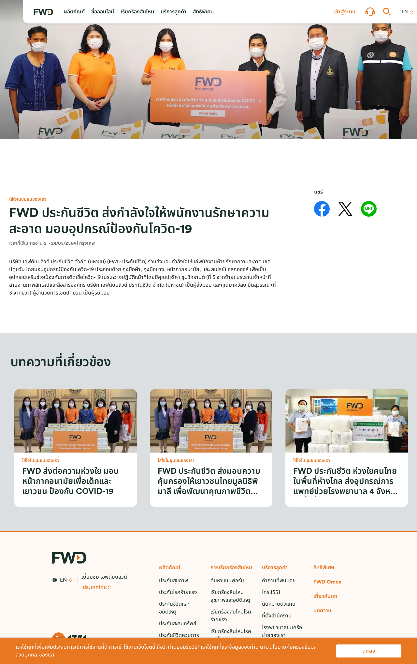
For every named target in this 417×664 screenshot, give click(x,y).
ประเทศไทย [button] (95, 587)
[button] (74, 11)
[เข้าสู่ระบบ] (344, 12)
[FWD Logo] (43, 12)
